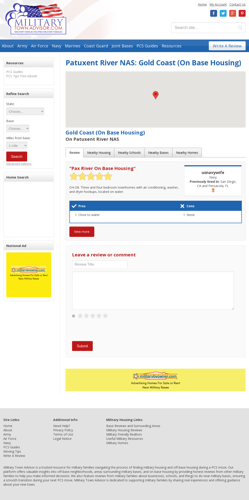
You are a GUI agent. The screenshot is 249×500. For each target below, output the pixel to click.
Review (74, 152)
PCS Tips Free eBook (21, 76)
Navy (56, 45)
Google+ (232, 13)
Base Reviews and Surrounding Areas (133, 426)
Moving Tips (12, 451)
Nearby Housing (98, 152)
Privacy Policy (63, 430)
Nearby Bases (158, 152)
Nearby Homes (187, 152)
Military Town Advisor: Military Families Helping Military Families (35, 18)
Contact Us (237, 4)
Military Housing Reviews (124, 430)
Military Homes (117, 443)
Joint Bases (122, 45)
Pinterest (242, 13)
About (8, 45)
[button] (156, 95)
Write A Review (227, 45)
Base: (10, 121)
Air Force (39, 45)
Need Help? (61, 426)
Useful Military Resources (124, 438)
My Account (218, 4)
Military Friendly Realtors (124, 434)
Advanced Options (18, 164)
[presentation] (106, 330)
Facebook (213, 13)
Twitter (223, 13)
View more (82, 231)
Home (202, 4)
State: (10, 104)
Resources (171, 45)
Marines (72, 45)
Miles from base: (18, 138)
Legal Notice (62, 438)
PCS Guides (147, 45)
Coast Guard (96, 45)
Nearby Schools (129, 152)
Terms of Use (63, 434)
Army (22, 45)
